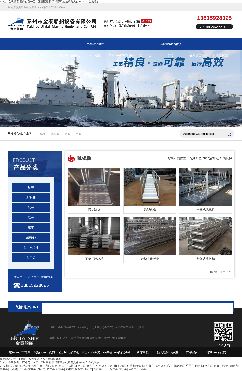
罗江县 (60, 369)
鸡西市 (53, 365)
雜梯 (67, 133)
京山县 (123, 369)
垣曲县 (150, 365)
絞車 (31, 227)
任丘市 (131, 365)
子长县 (23, 369)
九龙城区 (24, 365)
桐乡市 (79, 369)
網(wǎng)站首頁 (19, 55)
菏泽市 (132, 369)
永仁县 (114, 369)
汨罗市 (13, 365)
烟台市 (88, 369)
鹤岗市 (70, 369)
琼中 (169, 365)
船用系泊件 (31, 247)
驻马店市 (101, 365)
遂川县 (91, 365)
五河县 (142, 369)
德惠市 (234, 365)
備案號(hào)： (120, 337)
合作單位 (145, 55)
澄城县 (35, 365)
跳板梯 (55, 133)
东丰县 (32, 369)
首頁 (192, 158)
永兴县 (209, 365)
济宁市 (225, 365)
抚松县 (98, 369)
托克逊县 (179, 365)
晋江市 (41, 369)
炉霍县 (190, 365)
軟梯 (78, 133)
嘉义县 (81, 365)
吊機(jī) (31, 237)
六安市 (4, 365)
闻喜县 (199, 365)
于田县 (140, 365)
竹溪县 (51, 369)
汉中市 (44, 365)
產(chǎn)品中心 (70, 55)
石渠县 (72, 365)
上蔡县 (13, 369)
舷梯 (42, 133)
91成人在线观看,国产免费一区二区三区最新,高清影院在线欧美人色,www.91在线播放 (49, 1)
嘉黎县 (4, 369)
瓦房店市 (160, 365)
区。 (105, 369)
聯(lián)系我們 (220, 55)
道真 (216, 365)
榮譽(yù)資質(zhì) (120, 55)
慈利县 (112, 365)
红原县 (122, 365)
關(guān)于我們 (44, 55)
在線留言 (196, 55)
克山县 (63, 365)
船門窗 (31, 257)
